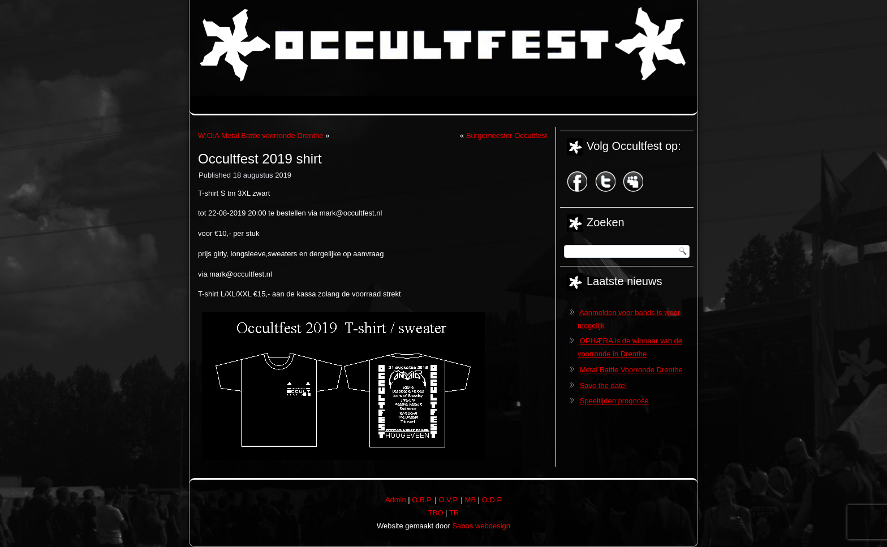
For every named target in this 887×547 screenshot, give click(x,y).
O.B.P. (422, 500)
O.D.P (492, 500)
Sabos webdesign (481, 526)
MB (470, 500)
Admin (395, 500)
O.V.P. (449, 500)
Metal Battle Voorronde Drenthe (631, 369)
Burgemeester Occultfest (506, 135)
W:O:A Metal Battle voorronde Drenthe (261, 135)
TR (454, 513)
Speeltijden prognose (614, 401)
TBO (436, 513)
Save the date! (603, 385)
